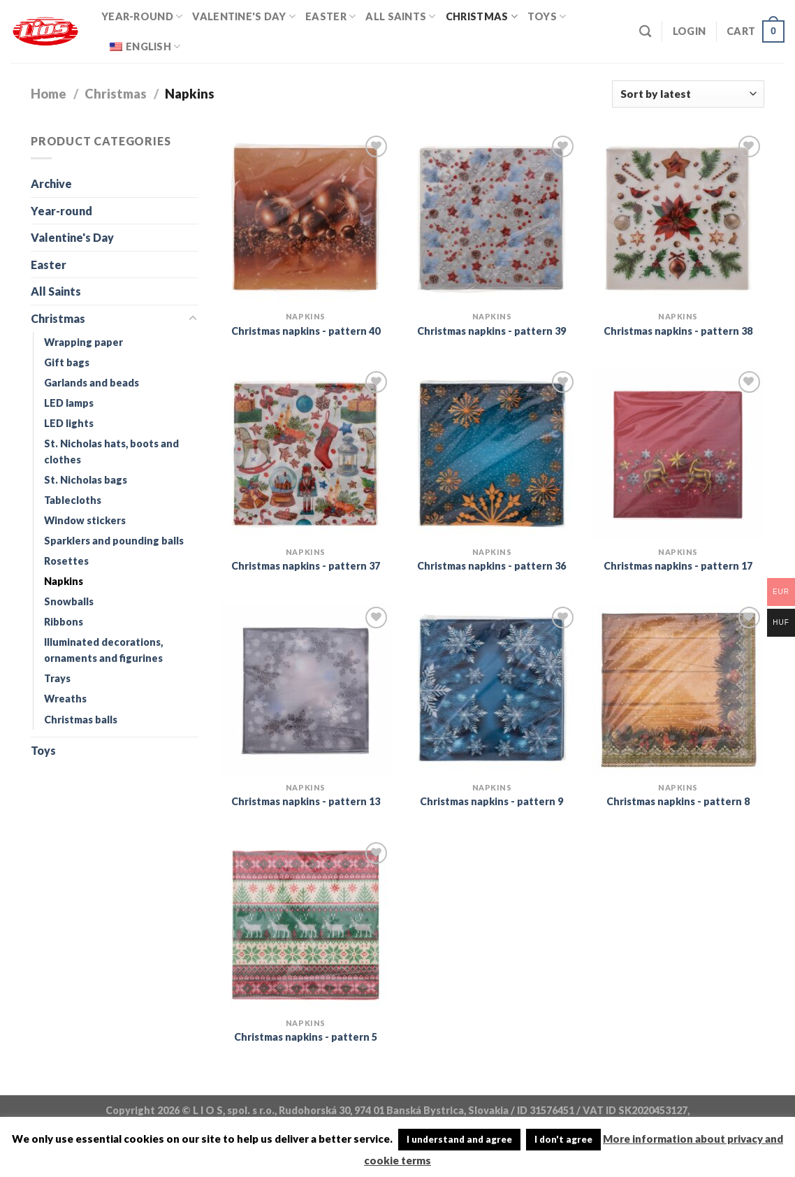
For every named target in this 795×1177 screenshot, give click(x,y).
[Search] (645, 31)
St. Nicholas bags (85, 480)
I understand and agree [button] (459, 1139)
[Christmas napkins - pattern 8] (678, 689)
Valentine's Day (244, 16)
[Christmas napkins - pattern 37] (305, 454)
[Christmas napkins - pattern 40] (305, 218)
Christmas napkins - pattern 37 (305, 566)
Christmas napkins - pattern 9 (491, 801)
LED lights (69, 423)
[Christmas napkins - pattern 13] (305, 689)
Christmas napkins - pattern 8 (678, 801)
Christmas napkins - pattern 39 (491, 331)
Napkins (63, 581)
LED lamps (69, 403)
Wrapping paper (83, 342)
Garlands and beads (91, 383)
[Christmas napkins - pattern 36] (491, 454)
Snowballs (69, 601)
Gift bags (66, 362)
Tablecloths (72, 500)
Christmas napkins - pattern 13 (305, 801)
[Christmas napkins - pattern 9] (491, 689)
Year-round (141, 16)
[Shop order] (688, 94)
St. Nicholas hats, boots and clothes (111, 451)
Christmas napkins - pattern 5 (305, 1037)
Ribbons (63, 622)
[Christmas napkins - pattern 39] (491, 218)
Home (48, 93)
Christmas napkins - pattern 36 (491, 566)
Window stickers (85, 520)
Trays (57, 678)
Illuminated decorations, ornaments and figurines (103, 650)
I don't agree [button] (563, 1139)
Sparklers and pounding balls (114, 541)
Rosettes (66, 561)
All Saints (400, 16)
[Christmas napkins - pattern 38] (678, 218)
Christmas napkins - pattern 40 (305, 331)
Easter (330, 16)
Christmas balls (80, 719)
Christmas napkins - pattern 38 (678, 331)
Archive (51, 183)
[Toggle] (192, 318)
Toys (547, 16)
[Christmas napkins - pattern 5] (305, 925)
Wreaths (65, 699)
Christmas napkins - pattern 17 (678, 566)
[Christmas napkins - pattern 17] (678, 454)
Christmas (482, 16)
